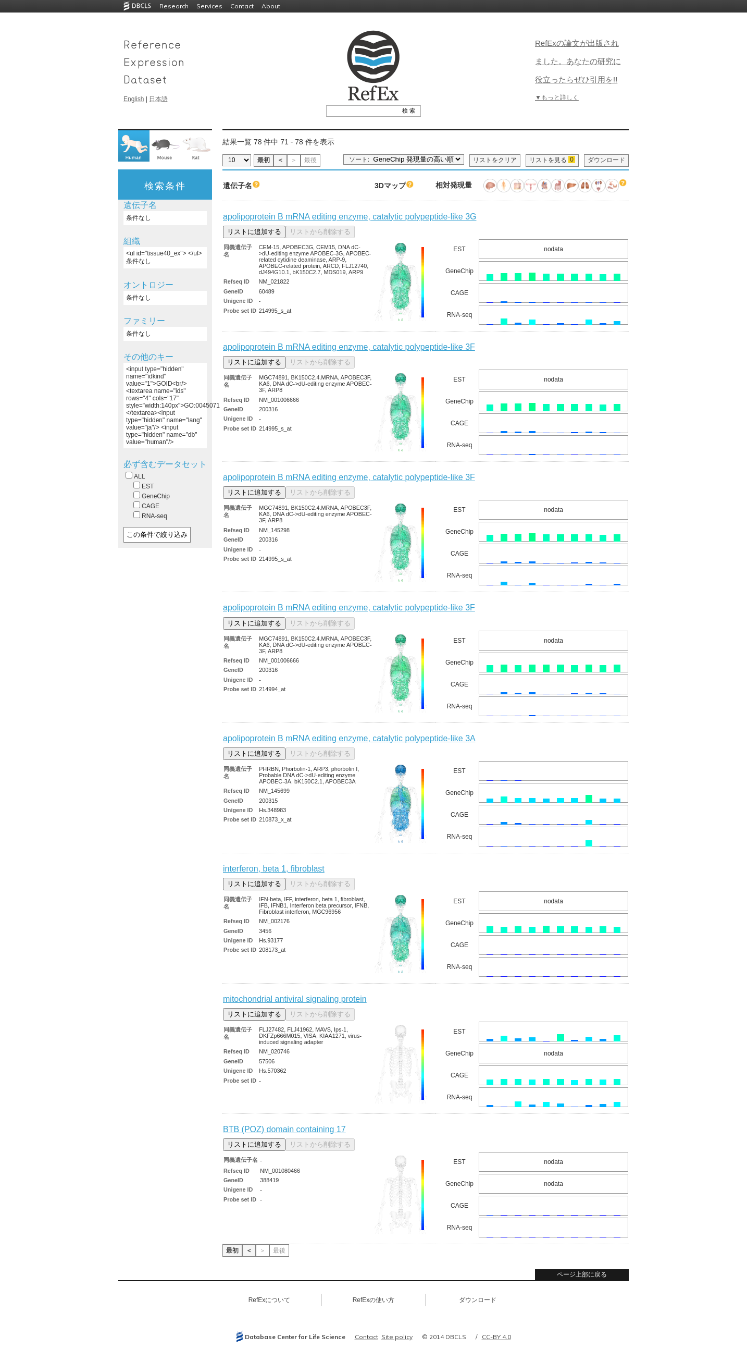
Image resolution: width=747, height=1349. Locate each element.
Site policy (397, 1337)
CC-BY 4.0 (496, 1337)
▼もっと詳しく (557, 97)
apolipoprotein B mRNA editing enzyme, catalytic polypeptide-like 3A (349, 738)
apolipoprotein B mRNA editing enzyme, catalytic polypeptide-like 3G (349, 216)
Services (209, 6)
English (133, 99)
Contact (242, 6)
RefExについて (269, 1300)
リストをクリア (495, 160)
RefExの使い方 (374, 1300)
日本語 (158, 99)
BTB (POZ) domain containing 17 (284, 1129)
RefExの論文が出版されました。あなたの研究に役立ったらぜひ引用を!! (578, 61)
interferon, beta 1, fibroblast (274, 868)
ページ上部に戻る (582, 1274)
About (271, 6)
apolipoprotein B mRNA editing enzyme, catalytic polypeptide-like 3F (349, 346)
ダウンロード (606, 160)
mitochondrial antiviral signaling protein (295, 999)
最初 (263, 160)
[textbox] (362, 110)
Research (174, 6)
